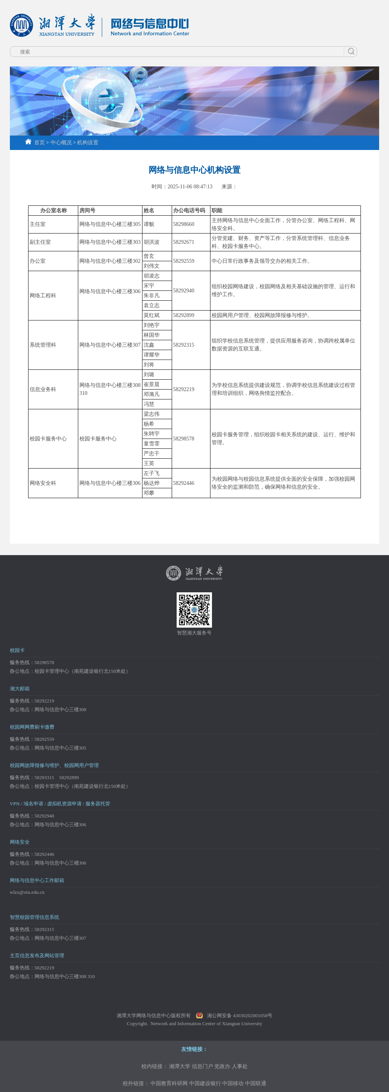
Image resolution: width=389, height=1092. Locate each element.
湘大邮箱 (20, 688)
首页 (35, 142)
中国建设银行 (205, 1083)
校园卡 (17, 650)
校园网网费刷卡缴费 (32, 727)
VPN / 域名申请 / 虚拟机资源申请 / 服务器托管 (60, 803)
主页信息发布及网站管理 (37, 955)
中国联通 (255, 1083)
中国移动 (233, 1083)
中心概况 (61, 142)
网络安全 (20, 842)
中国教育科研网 (169, 1083)
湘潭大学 (179, 1066)
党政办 (222, 1066)
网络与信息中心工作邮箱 (37, 880)
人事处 (240, 1066)
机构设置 (87, 142)
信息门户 (202, 1066)
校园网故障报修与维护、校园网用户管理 (54, 765)
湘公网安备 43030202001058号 (239, 1015)
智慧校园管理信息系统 (34, 917)
